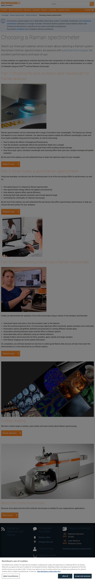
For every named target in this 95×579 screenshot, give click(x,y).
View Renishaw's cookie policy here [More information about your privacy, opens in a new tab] (49, 573)
